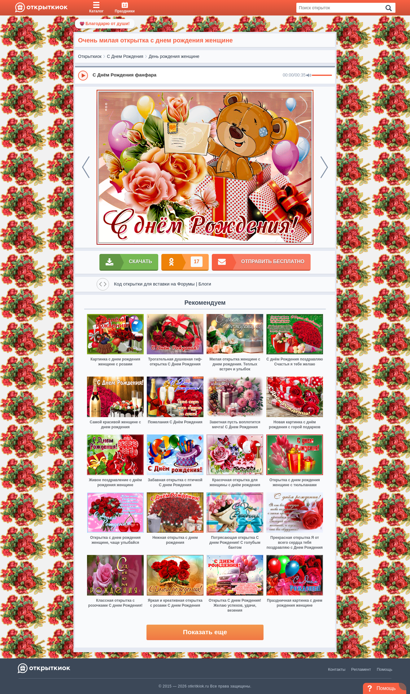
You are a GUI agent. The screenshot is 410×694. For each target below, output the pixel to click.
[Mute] (309, 75)
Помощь (384, 669)
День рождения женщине (174, 56)
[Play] (83, 76)
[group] (205, 75)
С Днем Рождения (125, 56)
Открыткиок (90, 56)
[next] (324, 167)
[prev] (85, 167)
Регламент (361, 669)
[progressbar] (322, 75)
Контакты (336, 669)
